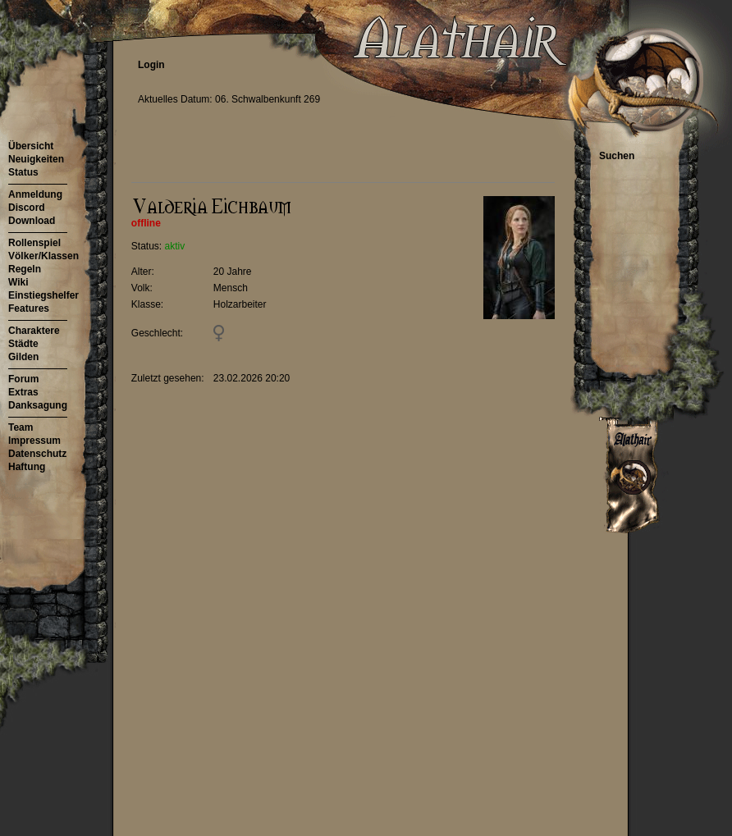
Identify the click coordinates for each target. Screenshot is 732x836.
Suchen (616, 156)
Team (20, 427)
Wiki (18, 282)
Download (31, 220)
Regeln (24, 269)
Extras (23, 392)
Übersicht (30, 146)
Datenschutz (37, 453)
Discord (26, 207)
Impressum (34, 440)
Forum (23, 379)
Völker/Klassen (43, 256)
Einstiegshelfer (43, 295)
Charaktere (34, 330)
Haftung (26, 467)
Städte (23, 343)
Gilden (23, 357)
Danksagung (37, 405)
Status (23, 172)
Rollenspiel (34, 243)
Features (28, 308)
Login (151, 65)
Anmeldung (35, 194)
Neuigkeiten (36, 159)
